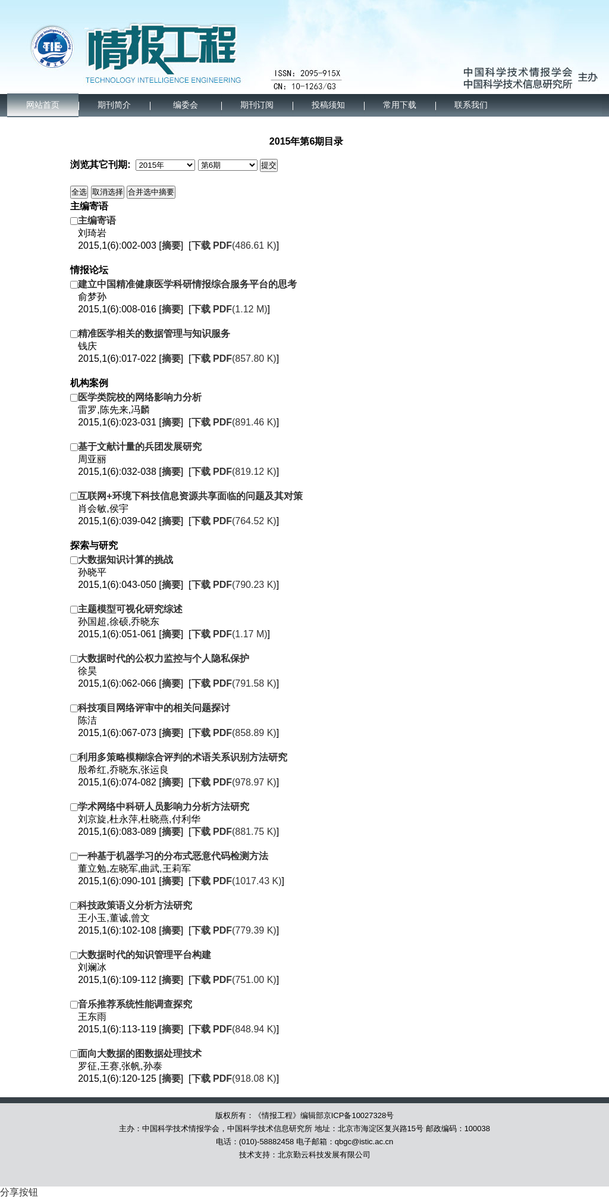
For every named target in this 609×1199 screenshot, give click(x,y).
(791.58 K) (234, 683)
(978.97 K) (234, 782)
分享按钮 (19, 1192)
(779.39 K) (234, 930)
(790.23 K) (234, 585)
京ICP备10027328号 (359, 1115)
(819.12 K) (234, 472)
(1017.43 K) (237, 881)
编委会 (185, 105)
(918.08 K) (234, 1078)
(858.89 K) (234, 733)
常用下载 (399, 105)
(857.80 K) (234, 358)
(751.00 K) (234, 980)
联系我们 (471, 105)
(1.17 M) (230, 634)
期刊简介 (114, 105)
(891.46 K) (234, 422)
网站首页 (42, 105)
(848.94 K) (234, 1029)
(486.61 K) (234, 245)
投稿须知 (328, 105)
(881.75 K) (234, 832)
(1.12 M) (230, 309)
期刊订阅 (257, 105)
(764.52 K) (234, 521)
